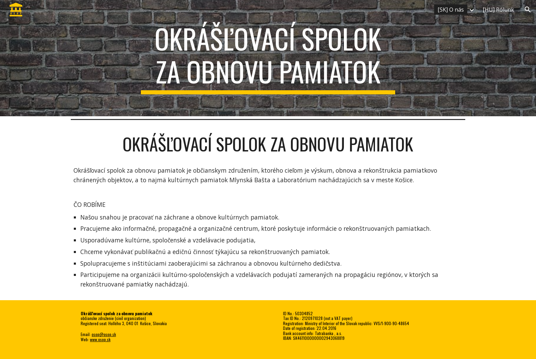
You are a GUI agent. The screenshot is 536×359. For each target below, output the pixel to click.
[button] (528, 9)
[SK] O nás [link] (451, 9)
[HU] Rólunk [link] (498, 9)
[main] (268, 58)
